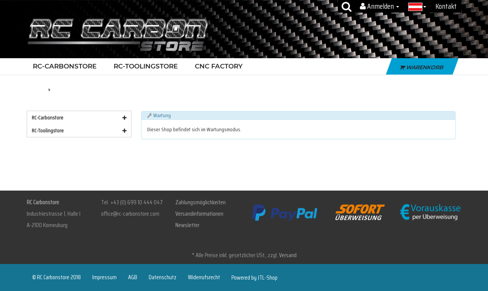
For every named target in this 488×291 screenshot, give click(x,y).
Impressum (104, 277)
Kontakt (446, 6)
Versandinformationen (199, 213)
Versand (288, 255)
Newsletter (187, 225)
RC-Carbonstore (66, 66)
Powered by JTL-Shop (254, 277)
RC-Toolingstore (147, 66)
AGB (132, 277)
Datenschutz (163, 277)
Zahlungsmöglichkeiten (200, 202)
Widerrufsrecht (204, 277)
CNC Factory (218, 66)
